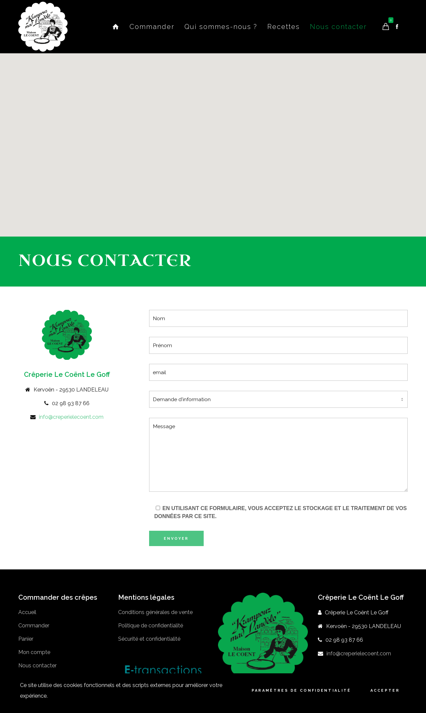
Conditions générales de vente (155, 612)
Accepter (385, 690)
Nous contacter (37, 665)
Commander (33, 625)
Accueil (27, 612)
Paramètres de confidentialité (301, 690)
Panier (25, 639)
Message (278, 455)
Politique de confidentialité (150, 625)
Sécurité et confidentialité (149, 639)
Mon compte (34, 652)
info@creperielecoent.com (71, 417)
